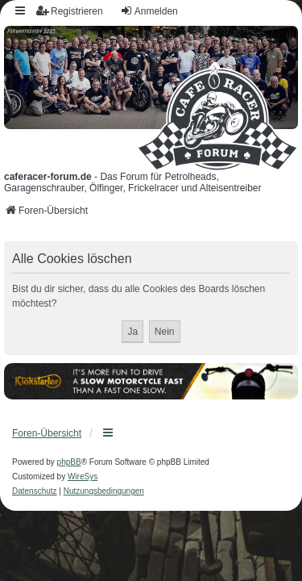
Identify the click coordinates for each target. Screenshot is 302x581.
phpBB (69, 462)
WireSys (82, 476)
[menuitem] (34, 491)
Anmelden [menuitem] (149, 11)
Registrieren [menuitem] (69, 11)
